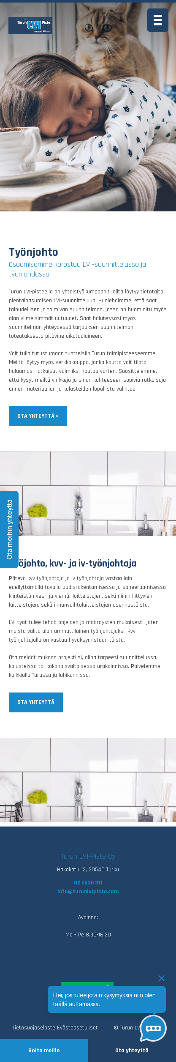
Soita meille (44, 1050)
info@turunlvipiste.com (88, 891)
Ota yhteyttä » (38, 416)
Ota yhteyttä (132, 1050)
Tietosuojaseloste (34, 1028)
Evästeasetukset (77, 1028)
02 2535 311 (88, 883)
